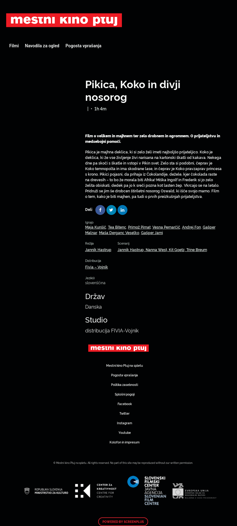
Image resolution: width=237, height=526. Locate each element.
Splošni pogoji (125, 394)
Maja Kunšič (95, 226)
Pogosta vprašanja (83, 45)
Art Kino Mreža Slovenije (64, 20)
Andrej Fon (191, 226)
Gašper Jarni (152, 232)
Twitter (124, 413)
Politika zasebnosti (124, 385)
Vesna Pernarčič (166, 226)
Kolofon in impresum (124, 442)
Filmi (14, 45)
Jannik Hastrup (98, 249)
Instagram (124, 423)
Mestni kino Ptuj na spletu (124, 365)
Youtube (124, 432)
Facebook (125, 404)
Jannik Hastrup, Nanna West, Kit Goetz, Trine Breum (162, 249)
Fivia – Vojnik (96, 266)
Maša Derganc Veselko (119, 232)
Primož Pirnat (139, 226)
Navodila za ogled (42, 45)
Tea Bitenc (117, 226)
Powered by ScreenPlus (123, 522)
